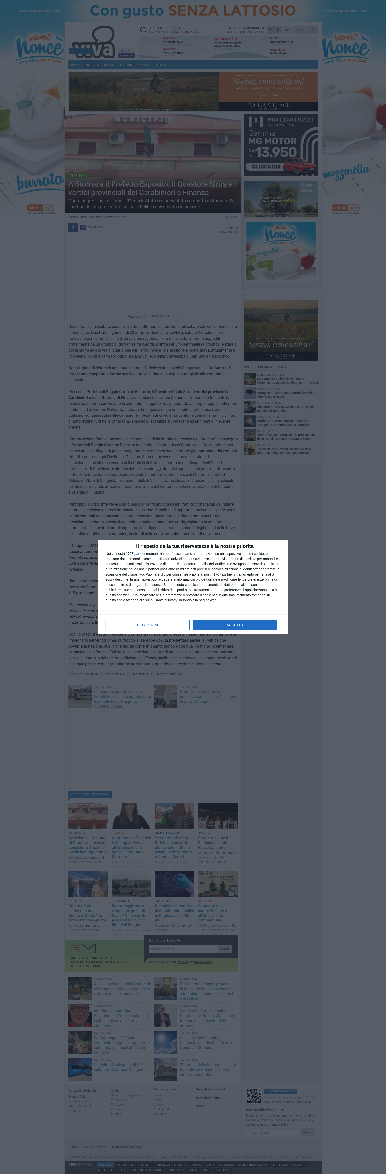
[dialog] (193, 587)
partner (139, 553)
